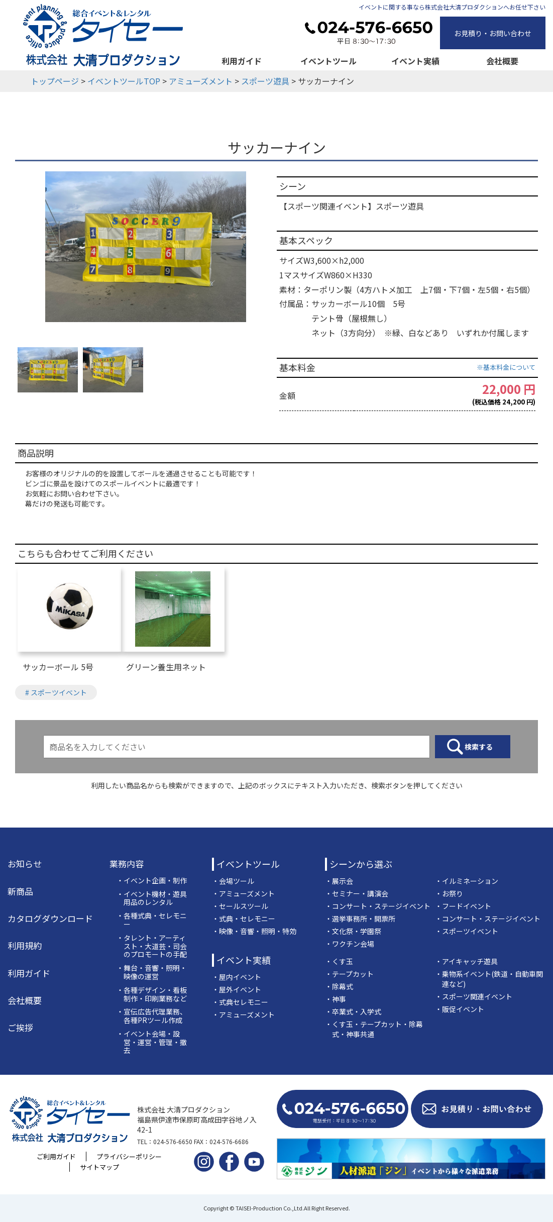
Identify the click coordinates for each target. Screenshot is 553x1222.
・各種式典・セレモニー (152, 920)
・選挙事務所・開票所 (360, 918)
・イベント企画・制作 (152, 880)
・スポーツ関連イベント (473, 996)
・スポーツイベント (466, 931)
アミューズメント (201, 81)
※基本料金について (506, 367)
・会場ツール (233, 881)
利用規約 (25, 946)
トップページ (55, 81)
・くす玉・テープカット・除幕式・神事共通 (374, 1029)
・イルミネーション (466, 881)
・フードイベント (463, 906)
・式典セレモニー (240, 1002)
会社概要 (502, 61)
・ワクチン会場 (349, 944)
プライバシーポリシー (129, 1156)
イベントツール (328, 61)
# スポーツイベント (56, 692)
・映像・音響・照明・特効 (254, 931)
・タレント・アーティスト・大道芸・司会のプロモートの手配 (152, 946)
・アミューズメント (243, 893)
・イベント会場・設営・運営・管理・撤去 (152, 1042)
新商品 (20, 891)
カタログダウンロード (50, 918)
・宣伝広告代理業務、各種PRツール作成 (152, 1016)
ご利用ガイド (56, 1156)
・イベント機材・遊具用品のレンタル (152, 898)
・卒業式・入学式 (353, 1011)
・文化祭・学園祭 (353, 931)
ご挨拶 (20, 1028)
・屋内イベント (236, 977)
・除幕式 (339, 986)
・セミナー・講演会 (356, 893)
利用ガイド (242, 61)
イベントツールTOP (123, 81)
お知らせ (25, 864)
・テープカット (349, 974)
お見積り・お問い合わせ (492, 33)
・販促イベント (459, 1009)
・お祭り (449, 893)
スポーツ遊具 (265, 81)
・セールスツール (240, 906)
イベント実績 (415, 61)
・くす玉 (339, 961)
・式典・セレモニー (243, 918)
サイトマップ (99, 1167)
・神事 (335, 999)
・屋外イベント (236, 989)
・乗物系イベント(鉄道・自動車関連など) (489, 979)
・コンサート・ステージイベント (377, 906)
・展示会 (339, 881)
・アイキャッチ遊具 (466, 961)
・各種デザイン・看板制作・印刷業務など (152, 994)
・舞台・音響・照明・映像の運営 (152, 972)
